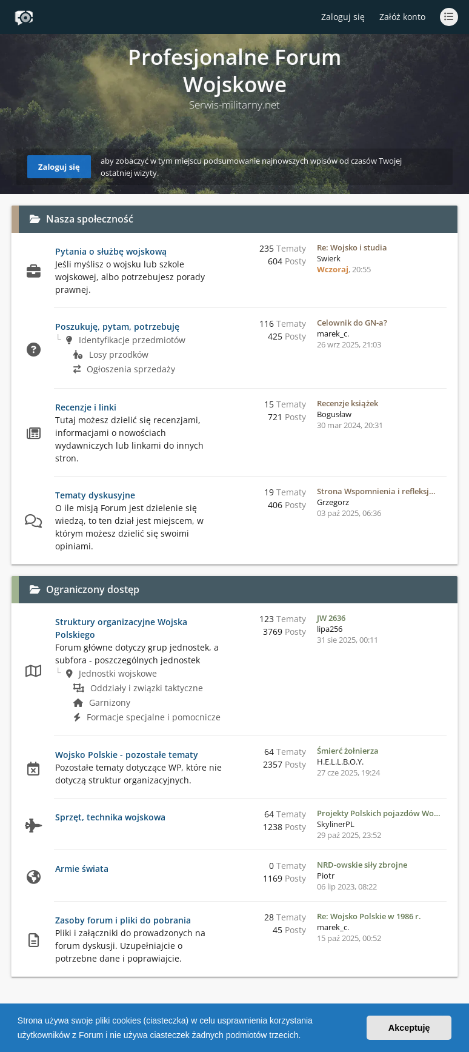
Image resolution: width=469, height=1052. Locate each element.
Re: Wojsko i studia (352, 247)
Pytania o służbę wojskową (111, 251)
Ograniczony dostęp (92, 589)
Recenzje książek (347, 403)
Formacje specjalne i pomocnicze (147, 717)
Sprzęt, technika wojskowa (110, 817)
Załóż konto (402, 16)
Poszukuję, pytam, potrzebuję (117, 326)
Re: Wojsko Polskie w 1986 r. (369, 916)
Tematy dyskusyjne (95, 495)
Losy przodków (110, 354)
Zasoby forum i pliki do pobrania (123, 920)
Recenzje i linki (85, 407)
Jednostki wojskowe (111, 673)
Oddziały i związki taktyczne (138, 688)
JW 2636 (331, 617)
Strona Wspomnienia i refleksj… (376, 491)
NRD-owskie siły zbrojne (362, 864)
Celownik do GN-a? (352, 322)
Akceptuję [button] (409, 1028)
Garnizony (101, 702)
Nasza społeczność (89, 219)
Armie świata (81, 868)
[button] (305, 1036)
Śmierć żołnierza (348, 750)
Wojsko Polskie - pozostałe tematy (126, 754)
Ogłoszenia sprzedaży (124, 369)
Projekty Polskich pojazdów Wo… (379, 813)
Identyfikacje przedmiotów (125, 340)
